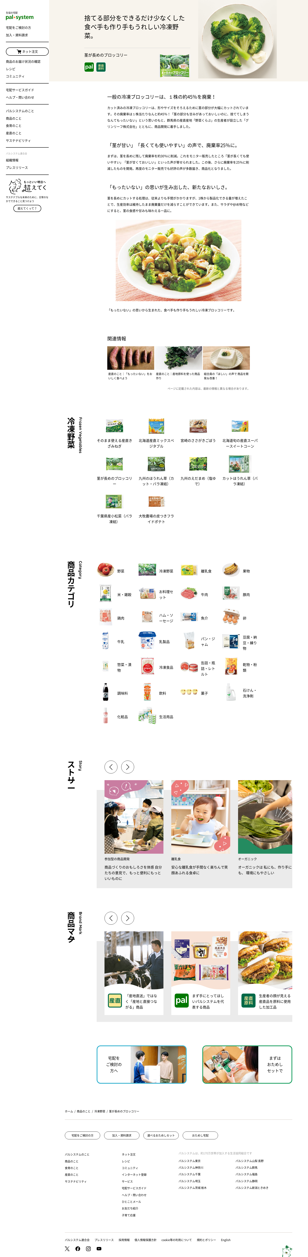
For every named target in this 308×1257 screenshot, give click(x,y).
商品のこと (14, 118)
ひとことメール (131, 1201)
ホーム (69, 1111)
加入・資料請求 (17, 35)
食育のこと (14, 125)
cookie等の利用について (176, 1240)
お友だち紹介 (130, 1208)
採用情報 (124, 1240)
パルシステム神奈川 (191, 1167)
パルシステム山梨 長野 (250, 1161)
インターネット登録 (134, 1174)
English (226, 1240)
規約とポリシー (206, 1240)
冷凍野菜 (99, 1111)
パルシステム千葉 (190, 1174)
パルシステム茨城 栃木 (193, 1187)
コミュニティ (15, 76)
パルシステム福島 (247, 1174)
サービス (127, 1181)
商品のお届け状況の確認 (23, 61)
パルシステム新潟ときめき (252, 1187)
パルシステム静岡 (247, 1181)
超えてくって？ (24, 206)
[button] (127, 767)
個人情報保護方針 (146, 1240)
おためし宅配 (200, 1135)
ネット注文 (24, 52)
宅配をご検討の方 (18, 27)
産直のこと (14, 133)
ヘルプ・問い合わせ (20, 97)
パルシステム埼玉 (190, 1181)
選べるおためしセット (161, 1135)
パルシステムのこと (20, 111)
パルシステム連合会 (77, 1240)
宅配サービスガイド (20, 90)
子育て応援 (129, 1215)
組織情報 (12, 160)
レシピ (10, 69)
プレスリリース (17, 167)
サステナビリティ (18, 140)
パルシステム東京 (190, 1161)
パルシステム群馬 (247, 1167)
